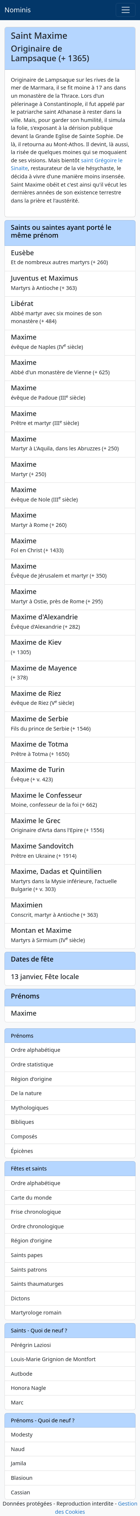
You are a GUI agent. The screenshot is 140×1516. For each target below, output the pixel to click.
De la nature (26, 1093)
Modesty (21, 1434)
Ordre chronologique (37, 1226)
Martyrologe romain (36, 1312)
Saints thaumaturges (37, 1283)
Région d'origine (31, 1078)
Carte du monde (31, 1197)
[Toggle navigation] (126, 10)
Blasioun (21, 1477)
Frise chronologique (36, 1211)
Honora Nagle (28, 1387)
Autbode (21, 1373)
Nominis (17, 9)
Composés (24, 1136)
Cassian (20, 1492)
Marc (17, 1402)
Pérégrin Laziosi (31, 1344)
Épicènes (22, 1150)
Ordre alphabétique (35, 1049)
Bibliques (22, 1121)
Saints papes (27, 1255)
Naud (18, 1449)
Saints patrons (29, 1269)
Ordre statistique (32, 1064)
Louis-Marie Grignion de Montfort (53, 1359)
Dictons (20, 1298)
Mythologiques (30, 1107)
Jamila (18, 1463)
